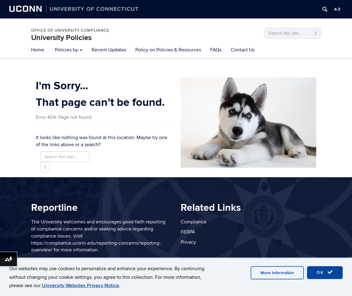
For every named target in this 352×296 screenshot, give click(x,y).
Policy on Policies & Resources (168, 50)
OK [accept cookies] (325, 272)
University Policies (61, 37)
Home (37, 50)
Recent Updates (109, 50)
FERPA (188, 232)
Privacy (188, 242)
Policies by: (68, 50)
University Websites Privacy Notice (80, 285)
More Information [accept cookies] (277, 272)
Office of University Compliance (70, 30)
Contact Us (243, 50)
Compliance (194, 222)
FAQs (216, 50)
